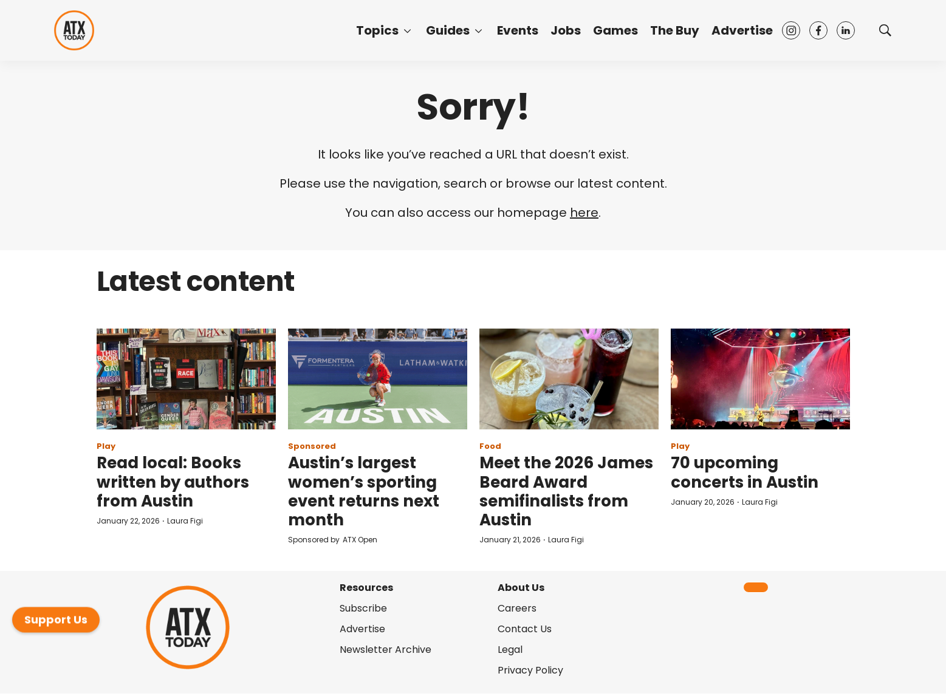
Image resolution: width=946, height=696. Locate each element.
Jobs (565, 30)
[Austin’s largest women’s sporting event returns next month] (377, 379)
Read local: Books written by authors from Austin (173, 481)
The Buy (674, 30)
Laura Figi (185, 521)
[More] (407, 30)
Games (615, 30)
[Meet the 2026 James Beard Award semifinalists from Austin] (569, 379)
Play (106, 446)
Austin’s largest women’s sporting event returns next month (363, 491)
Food (490, 446)
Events (517, 30)
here (584, 212)
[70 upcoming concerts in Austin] (760, 379)
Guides (448, 30)
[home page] (74, 30)
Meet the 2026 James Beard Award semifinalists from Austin (566, 491)
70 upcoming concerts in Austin (744, 472)
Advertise (742, 30)
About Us (521, 587)
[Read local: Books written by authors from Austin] (186, 379)
